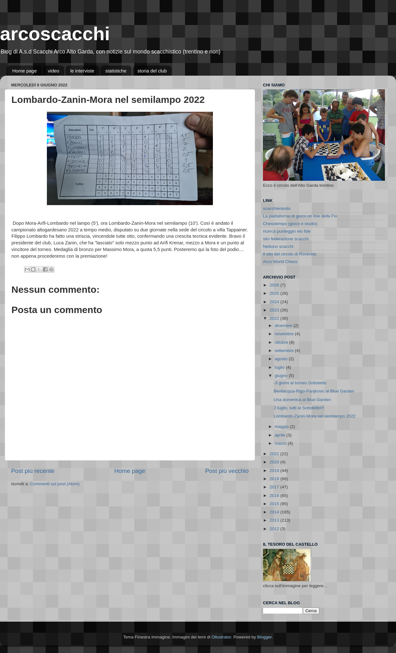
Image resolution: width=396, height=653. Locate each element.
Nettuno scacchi (278, 246)
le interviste (82, 70)
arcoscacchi (55, 33)
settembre (285, 350)
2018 (275, 478)
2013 (275, 520)
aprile (280, 435)
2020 (275, 462)
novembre (285, 333)
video (53, 70)
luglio (280, 367)
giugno (282, 375)
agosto (282, 358)
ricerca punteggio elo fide (287, 231)
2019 (275, 470)
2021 (275, 453)
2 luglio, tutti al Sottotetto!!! (299, 407)
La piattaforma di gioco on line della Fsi (300, 216)
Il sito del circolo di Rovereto (289, 254)
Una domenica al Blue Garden (302, 399)
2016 (275, 495)
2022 (275, 318)
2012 (275, 528)
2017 (275, 487)
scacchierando (277, 208)
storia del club (152, 70)
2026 (275, 285)
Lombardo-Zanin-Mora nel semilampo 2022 (315, 416)
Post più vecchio (227, 471)
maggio (282, 426)
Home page (24, 70)
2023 (275, 310)
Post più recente (32, 471)
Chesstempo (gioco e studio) (290, 223)
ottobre (282, 342)
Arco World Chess (280, 261)
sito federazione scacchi (286, 238)
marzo (281, 443)
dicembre (284, 325)
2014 (275, 512)
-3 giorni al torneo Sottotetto (300, 382)
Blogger (264, 637)
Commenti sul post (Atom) (55, 483)
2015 (275, 503)
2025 (275, 293)
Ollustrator (221, 637)
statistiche (115, 70)
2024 (275, 301)
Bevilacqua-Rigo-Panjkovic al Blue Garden (314, 391)
